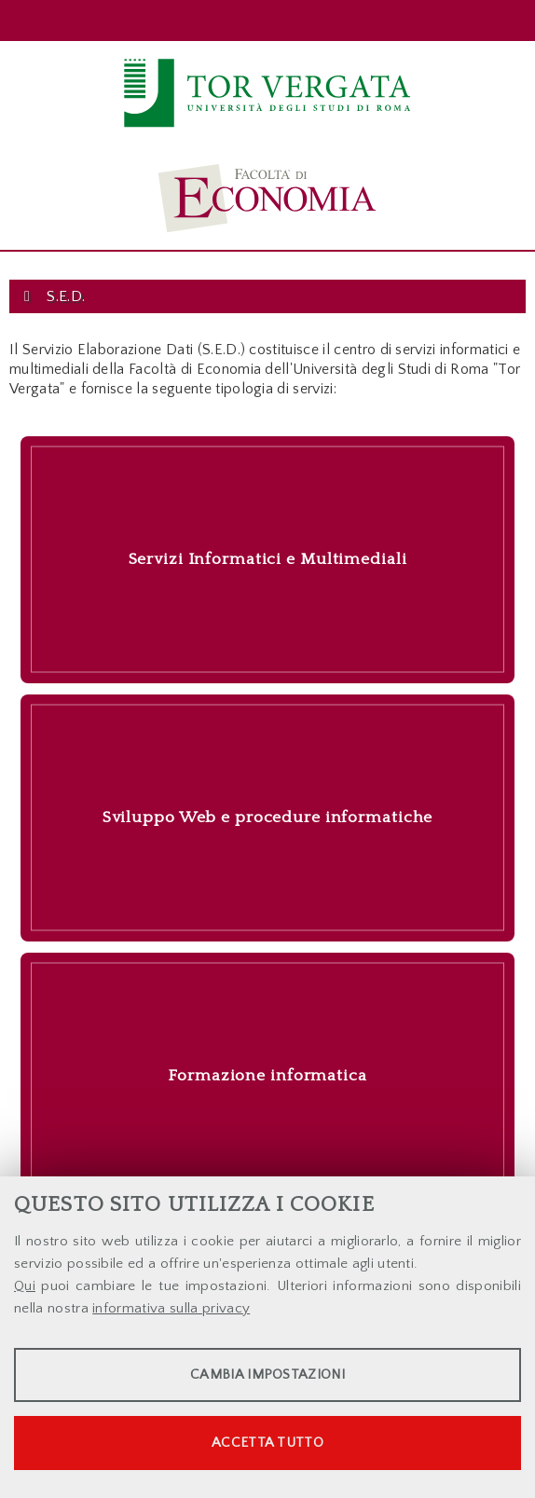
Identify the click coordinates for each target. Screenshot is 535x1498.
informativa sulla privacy (171, 1308)
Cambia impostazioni (267, 1374)
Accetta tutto (267, 1442)
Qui (24, 1286)
